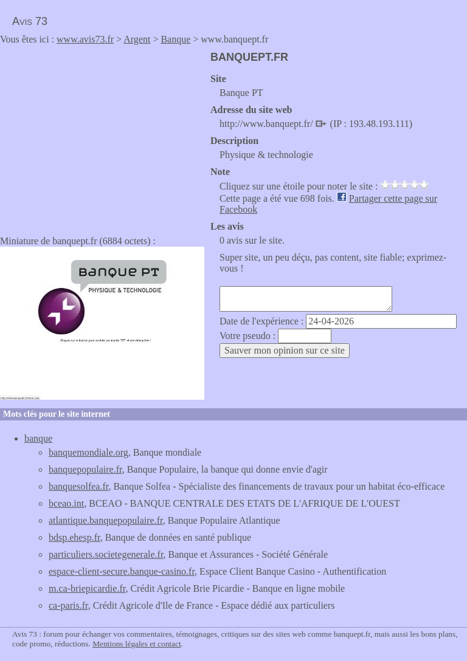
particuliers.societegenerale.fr (106, 554)
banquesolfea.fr (78, 486)
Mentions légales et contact (136, 643)
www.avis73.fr (85, 39)
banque (38, 438)
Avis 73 (29, 21)
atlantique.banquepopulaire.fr (106, 520)
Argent (136, 39)
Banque (175, 39)
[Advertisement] (102, 136)
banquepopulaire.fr (85, 469)
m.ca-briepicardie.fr (87, 588)
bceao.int (66, 503)
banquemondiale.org (88, 452)
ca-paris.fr (68, 605)
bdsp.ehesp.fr (74, 537)
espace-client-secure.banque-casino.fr (122, 571)
